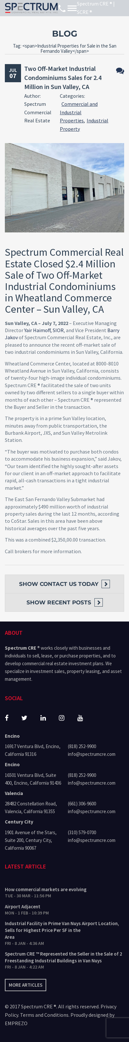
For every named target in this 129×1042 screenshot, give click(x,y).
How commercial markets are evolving (46, 889)
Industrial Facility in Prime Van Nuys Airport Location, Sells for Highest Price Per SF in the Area (62, 930)
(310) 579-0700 (82, 832)
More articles (25, 985)
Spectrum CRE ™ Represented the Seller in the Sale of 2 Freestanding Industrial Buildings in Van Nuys (63, 957)
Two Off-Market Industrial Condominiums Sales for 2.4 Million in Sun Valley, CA (63, 77)
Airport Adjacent (22, 906)
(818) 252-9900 (82, 746)
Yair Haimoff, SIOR (44, 330)
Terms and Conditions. (45, 1015)
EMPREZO (16, 1023)
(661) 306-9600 (82, 804)
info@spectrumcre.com (91, 754)
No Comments (120, 71)
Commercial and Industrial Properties (79, 112)
